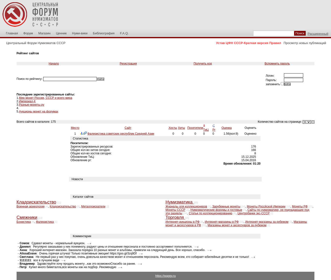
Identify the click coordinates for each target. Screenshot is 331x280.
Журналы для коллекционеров (186, 206)
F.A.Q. (124, 33)
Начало (54, 63)
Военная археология (31, 206)
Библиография (104, 33)
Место (75, 128)
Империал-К (27, 101)
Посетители (195, 128)
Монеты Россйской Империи (266, 206)
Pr (213, 129)
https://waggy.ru (165, 276)
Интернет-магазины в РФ (222, 222)
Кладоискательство (63, 206)
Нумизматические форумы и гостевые (216, 210)
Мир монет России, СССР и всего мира (45, 98)
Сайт (128, 128)
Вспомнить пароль (277, 63)
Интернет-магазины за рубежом (266, 222)
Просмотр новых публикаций (305, 43)
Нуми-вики (79, 33)
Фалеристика (45, 222)
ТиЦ (206, 129)
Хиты (181, 128)
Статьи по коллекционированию (210, 213)
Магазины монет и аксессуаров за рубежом (237, 225)
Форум (28, 33)
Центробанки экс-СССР (254, 213)
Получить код (203, 63)
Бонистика (24, 222)
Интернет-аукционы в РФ (182, 222)
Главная (12, 33)
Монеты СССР (175, 210)
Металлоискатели (93, 206)
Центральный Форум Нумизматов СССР (35, 43)
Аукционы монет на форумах (38, 111)
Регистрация (128, 63)
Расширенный (318, 34)
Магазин (44, 33)
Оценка (226, 128)
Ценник (61, 33)
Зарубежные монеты (226, 206)
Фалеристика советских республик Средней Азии (120, 133)
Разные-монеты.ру (31, 104)
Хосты (173, 128)
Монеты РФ (300, 206)
